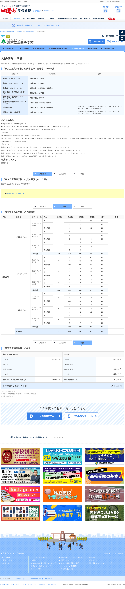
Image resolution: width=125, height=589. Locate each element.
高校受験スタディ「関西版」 (114, 553)
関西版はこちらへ (49, 10)
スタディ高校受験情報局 (70, 563)
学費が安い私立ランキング (41, 566)
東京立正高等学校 (29, 31)
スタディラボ (48, 578)
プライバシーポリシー (29, 584)
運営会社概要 (4, 584)
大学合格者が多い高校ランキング (43, 563)
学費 (82, 174)
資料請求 (92, 557)
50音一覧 (5, 563)
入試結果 (62, 174)
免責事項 (42, 584)
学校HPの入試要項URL (15, 194)
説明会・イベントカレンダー (71, 557)
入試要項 (43, 206)
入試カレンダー (66, 560)
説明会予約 (93, 560)
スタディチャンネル (39, 557)
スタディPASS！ (67, 569)
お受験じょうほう (104, 1)
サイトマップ (52, 584)
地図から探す (7, 560)
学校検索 (19, 31)
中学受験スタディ (117, 1)
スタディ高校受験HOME (8, 31)
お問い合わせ (15, 584)
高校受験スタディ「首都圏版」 (14, 553)
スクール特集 (36, 569)
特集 (34, 560)
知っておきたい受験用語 (68, 566)
